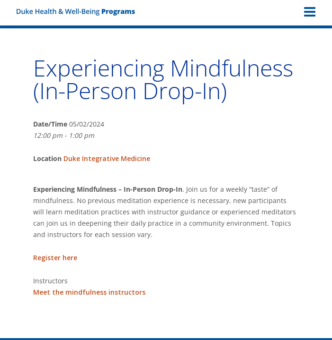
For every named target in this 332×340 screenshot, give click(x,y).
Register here (55, 257)
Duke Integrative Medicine (106, 158)
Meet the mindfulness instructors (89, 292)
